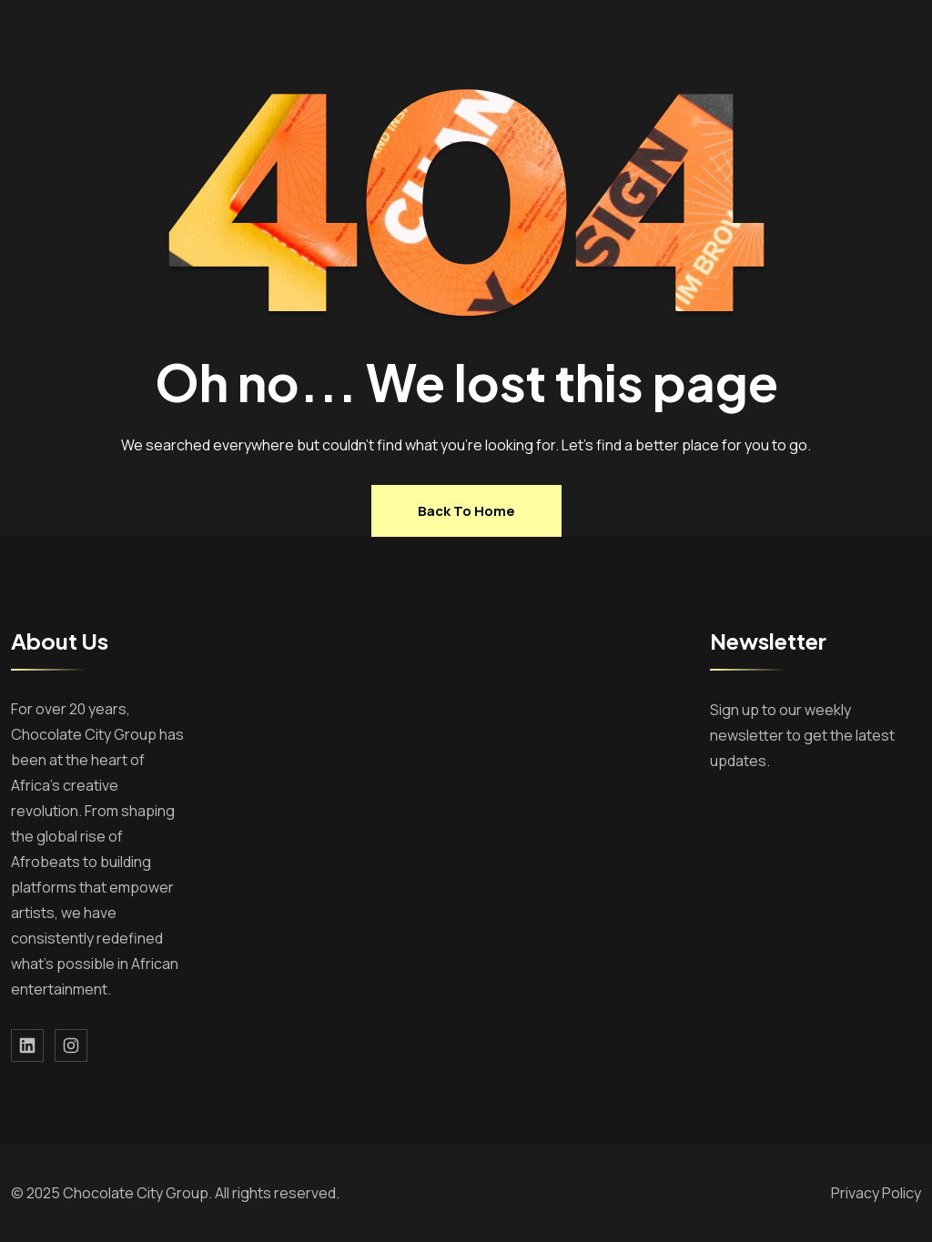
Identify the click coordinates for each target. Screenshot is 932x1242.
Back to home (466, 510)
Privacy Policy (876, 1193)
